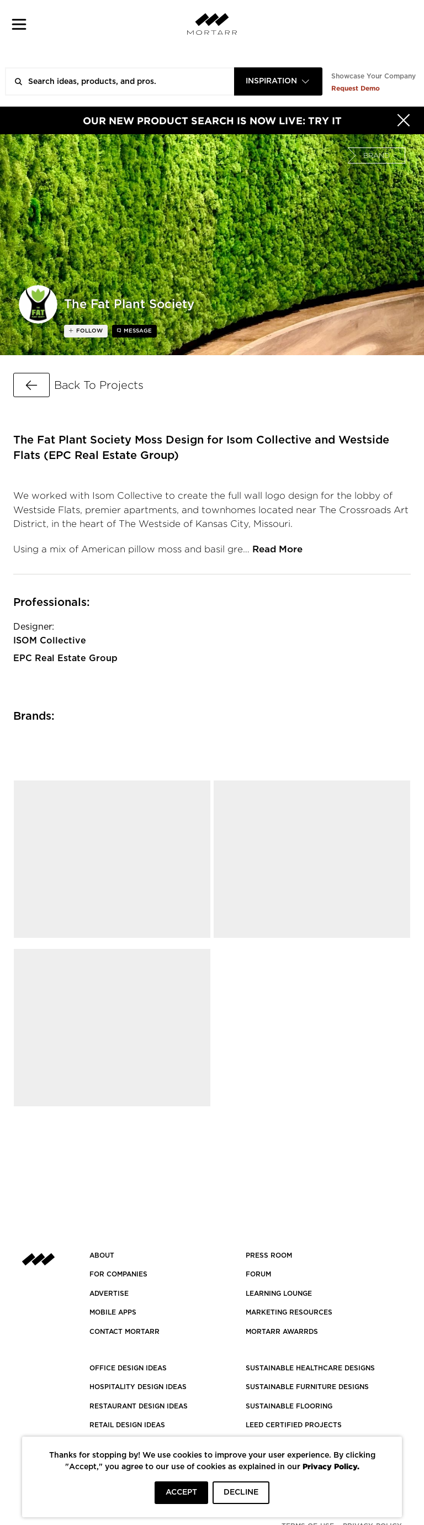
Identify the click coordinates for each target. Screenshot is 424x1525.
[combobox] (278, 81)
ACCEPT (181, 1492)
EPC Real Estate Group (65, 658)
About (101, 1255)
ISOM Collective (49, 640)
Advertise (109, 1293)
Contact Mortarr (124, 1331)
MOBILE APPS (112, 1312)
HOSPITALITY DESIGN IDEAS (138, 1387)
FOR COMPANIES (118, 1274)
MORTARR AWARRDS (282, 1331)
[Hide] (403, 120)
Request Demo (355, 88)
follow (89, 331)
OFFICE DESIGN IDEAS (128, 1368)
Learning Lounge (279, 1293)
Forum (258, 1274)
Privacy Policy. (331, 1466)
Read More (277, 549)
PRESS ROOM (269, 1255)
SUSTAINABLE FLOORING (289, 1406)
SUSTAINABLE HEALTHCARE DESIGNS (310, 1368)
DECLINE (241, 1492)
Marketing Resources (289, 1312)
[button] (19, 24)
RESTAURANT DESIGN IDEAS (138, 1406)
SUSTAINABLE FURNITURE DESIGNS (307, 1387)
